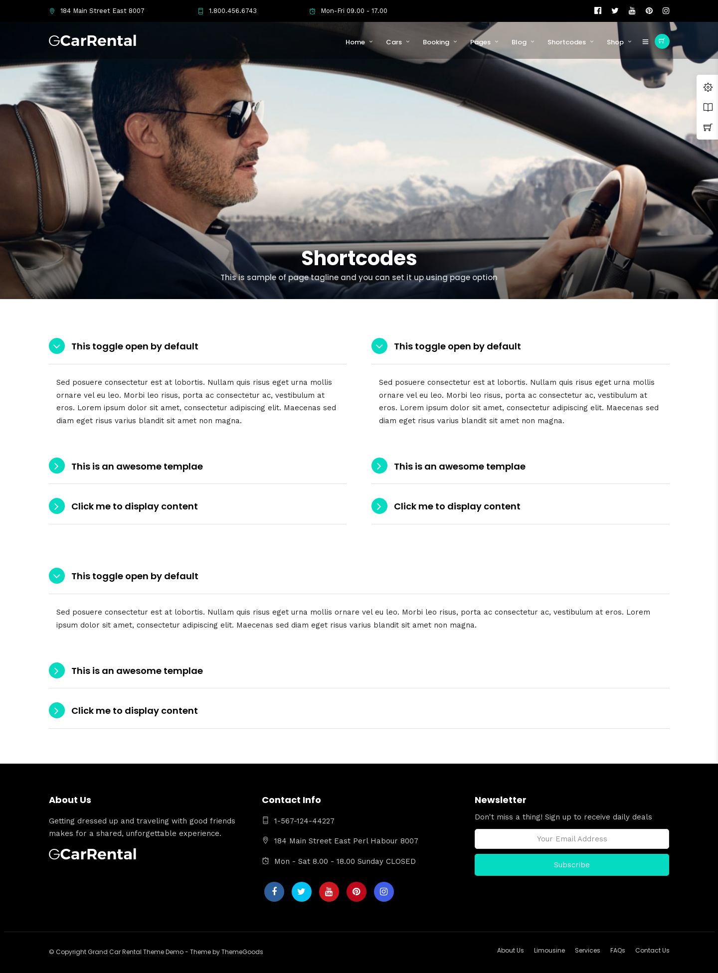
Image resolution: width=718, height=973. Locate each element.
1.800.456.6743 (227, 10)
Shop (615, 42)
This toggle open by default (134, 346)
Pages (480, 42)
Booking (436, 42)
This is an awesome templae (137, 466)
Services (587, 950)
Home (355, 42)
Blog (519, 42)
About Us (510, 950)
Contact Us (652, 950)
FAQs (617, 950)
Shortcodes (566, 42)
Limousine (549, 950)
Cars (394, 42)
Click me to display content (134, 506)
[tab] (198, 346)
